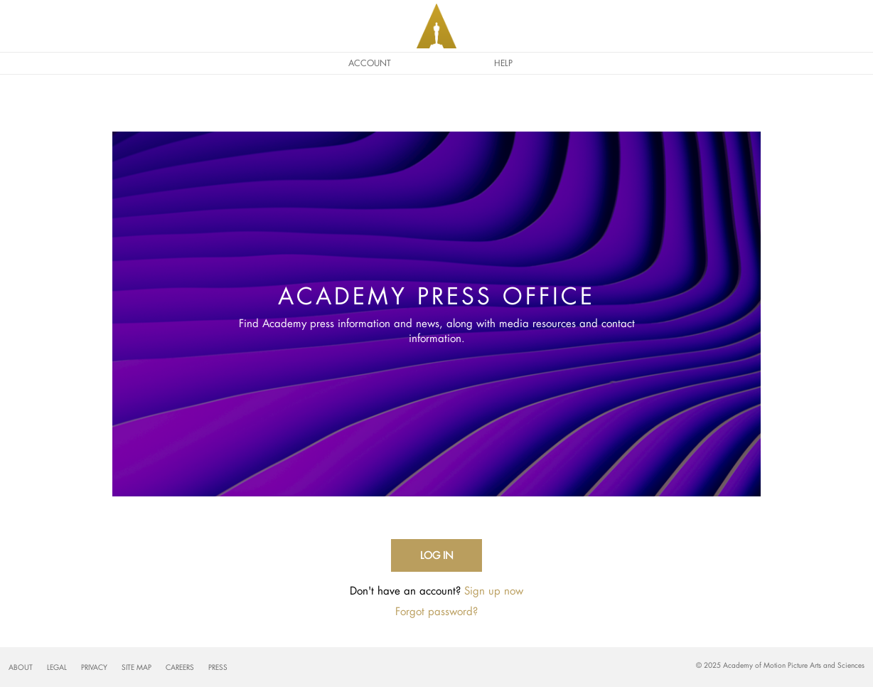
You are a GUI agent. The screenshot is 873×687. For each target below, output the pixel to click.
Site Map (136, 667)
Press (217, 667)
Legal (57, 667)
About (21, 667)
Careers (180, 667)
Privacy (94, 667)
